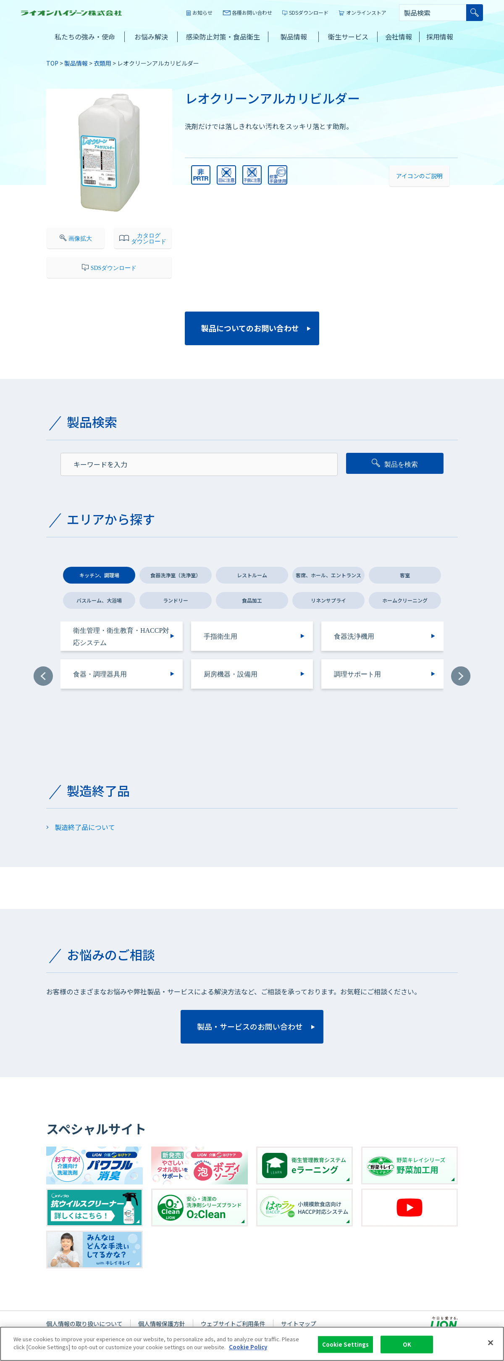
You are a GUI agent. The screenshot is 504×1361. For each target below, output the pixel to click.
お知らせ (202, 12)
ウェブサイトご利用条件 (233, 1323)
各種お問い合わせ (252, 12)
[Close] (490, 1344)
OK (407, 1346)
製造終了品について (85, 827)
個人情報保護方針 (161, 1323)
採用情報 (439, 37)
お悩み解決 (151, 37)
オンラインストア (366, 12)
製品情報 (293, 37)
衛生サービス (348, 37)
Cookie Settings (345, 1346)
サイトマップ (298, 1323)
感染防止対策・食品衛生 (223, 37)
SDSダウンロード (308, 12)
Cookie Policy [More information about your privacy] (248, 1349)
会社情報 (398, 37)
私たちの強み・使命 (85, 37)
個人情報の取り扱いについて (84, 1323)
